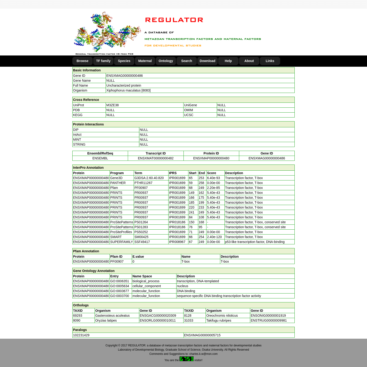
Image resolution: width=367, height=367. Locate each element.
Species (124, 61)
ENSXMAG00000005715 (202, 335)
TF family (103, 61)
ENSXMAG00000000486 (124, 75)
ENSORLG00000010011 (158, 320)
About (249, 61)
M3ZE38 (112, 105)
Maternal (145, 61)
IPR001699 (177, 178)
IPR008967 (177, 242)
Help (228, 61)
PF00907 (117, 261)
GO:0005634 (119, 286)
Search (186, 61)
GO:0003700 (119, 296)
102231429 (81, 335)
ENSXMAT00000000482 (155, 158)
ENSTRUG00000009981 (269, 320)
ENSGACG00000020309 (158, 315)
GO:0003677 (119, 291)
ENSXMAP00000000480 (211, 158)
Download (207, 61)
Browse (82, 61)
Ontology (166, 61)
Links (270, 61)
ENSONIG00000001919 (268, 315)
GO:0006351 (119, 281)
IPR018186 (177, 222)
